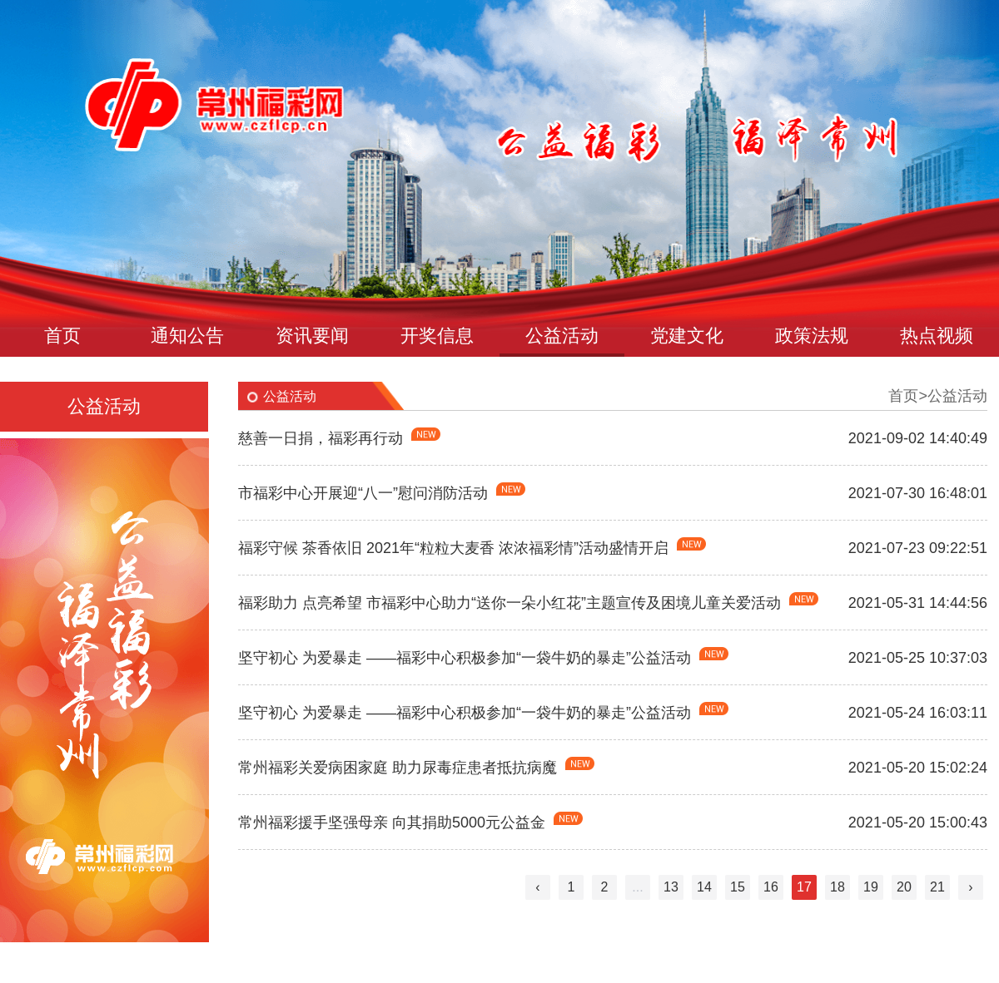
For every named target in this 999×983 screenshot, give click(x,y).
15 (737, 887)
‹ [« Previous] (537, 887)
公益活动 (562, 335)
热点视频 (936, 335)
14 (704, 887)
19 (870, 887)
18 (837, 887)
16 (770, 887)
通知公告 (187, 335)
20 (904, 887)
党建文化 (686, 335)
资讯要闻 (312, 335)
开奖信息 (437, 335)
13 (671, 887)
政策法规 (811, 335)
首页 (62, 335)
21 (937, 887)
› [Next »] (970, 887)
